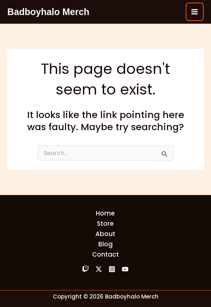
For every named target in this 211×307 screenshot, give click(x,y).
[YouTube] (125, 269)
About (105, 233)
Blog (105, 244)
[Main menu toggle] (195, 12)
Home (105, 213)
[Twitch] (85, 269)
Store (105, 223)
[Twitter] (98, 269)
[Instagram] (112, 269)
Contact (105, 254)
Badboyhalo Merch (48, 12)
